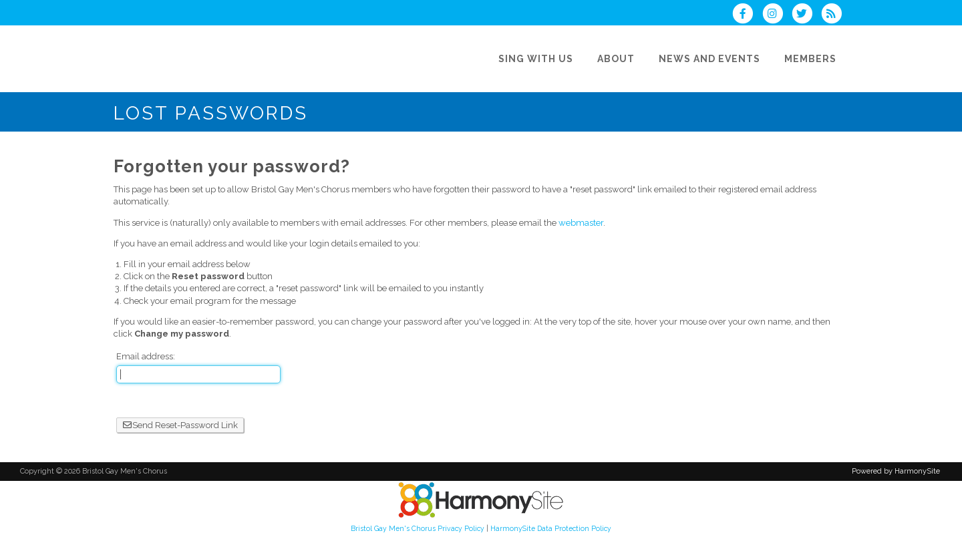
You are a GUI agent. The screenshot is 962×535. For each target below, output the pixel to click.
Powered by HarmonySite (896, 471)
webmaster (580, 223)
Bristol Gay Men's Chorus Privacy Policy (417, 528)
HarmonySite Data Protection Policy (550, 528)
